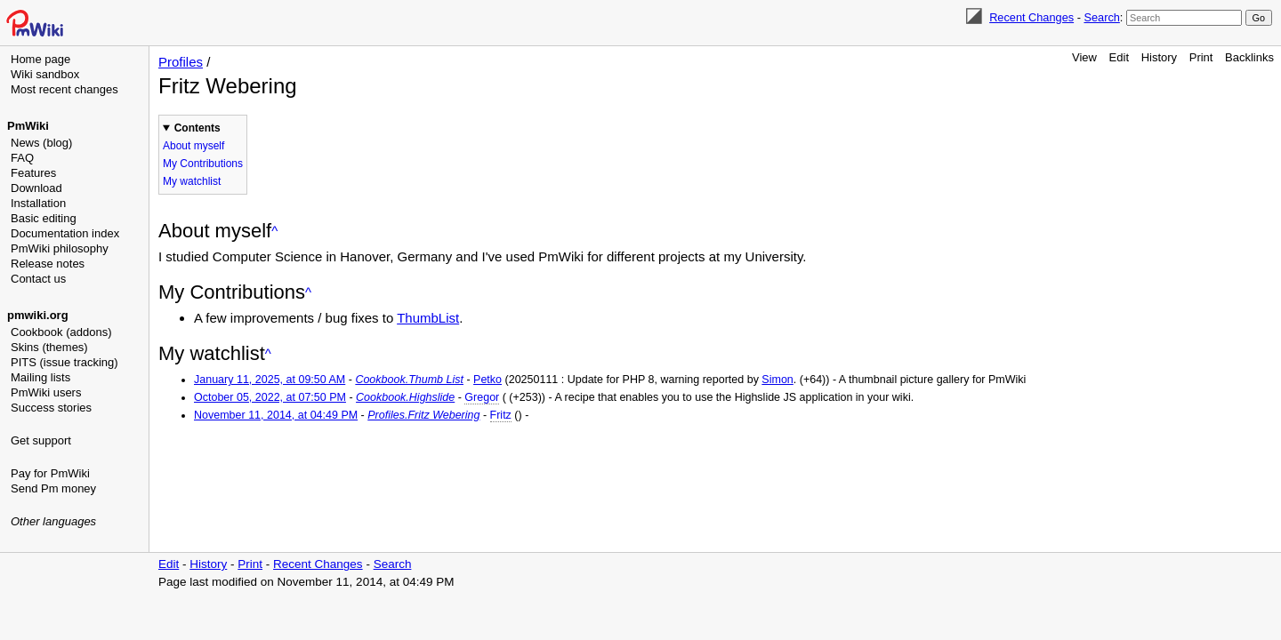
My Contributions (203, 163)
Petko (487, 379)
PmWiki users (46, 392)
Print (1201, 57)
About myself (193, 146)
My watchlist (192, 181)
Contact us (38, 278)
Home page (40, 59)
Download (36, 188)
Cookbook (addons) (61, 332)
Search (1101, 17)
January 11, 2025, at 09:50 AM (269, 379)
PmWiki (28, 125)
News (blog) (41, 142)
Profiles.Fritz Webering (423, 415)
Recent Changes (1031, 17)
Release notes (48, 263)
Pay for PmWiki (50, 473)
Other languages (53, 521)
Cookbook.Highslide (405, 397)
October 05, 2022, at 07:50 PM (270, 397)
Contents (197, 128)
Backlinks (1249, 57)
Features (33, 173)
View (1084, 57)
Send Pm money (53, 488)
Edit (1119, 57)
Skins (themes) (49, 347)
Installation (38, 203)
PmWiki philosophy (60, 248)
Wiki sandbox (45, 74)
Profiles (180, 61)
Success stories (51, 407)
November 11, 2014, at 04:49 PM (276, 415)
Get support (41, 440)
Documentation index (65, 233)
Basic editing (44, 218)
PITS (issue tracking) (64, 362)
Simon (777, 379)
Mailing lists (40, 377)
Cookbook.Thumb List (409, 379)
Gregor (481, 397)
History (1159, 57)
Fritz (501, 415)
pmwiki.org (37, 315)
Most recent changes (64, 89)
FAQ (22, 157)
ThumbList (428, 317)
